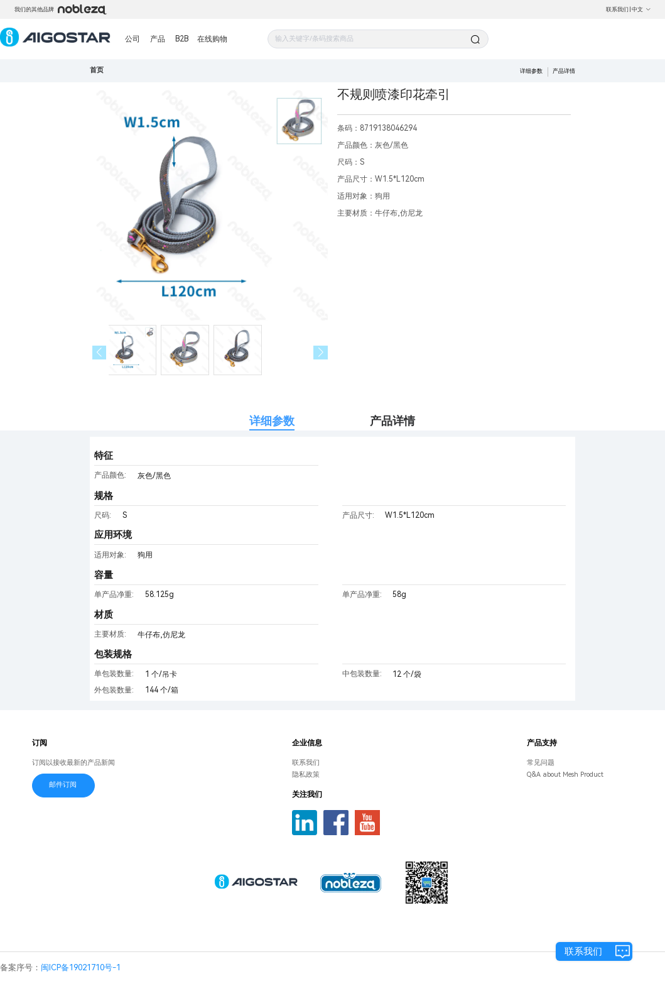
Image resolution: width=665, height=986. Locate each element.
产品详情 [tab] (392, 420)
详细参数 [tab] (272, 420)
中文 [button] (641, 9)
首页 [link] (97, 70)
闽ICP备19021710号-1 (81, 967)
